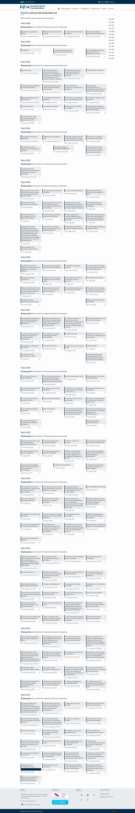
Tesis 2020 (110, 43)
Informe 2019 (26, 185)
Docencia (75, 8)
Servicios (111, 8)
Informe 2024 (26, 27)
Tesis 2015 (110, 71)
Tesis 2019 (110, 48)
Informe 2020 (26, 164)
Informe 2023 (26, 45)
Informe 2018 (26, 260)
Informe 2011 (26, 697)
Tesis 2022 (110, 32)
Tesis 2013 (110, 82)
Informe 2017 (26, 313)
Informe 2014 (26, 481)
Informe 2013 (26, 551)
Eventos (104, 8)
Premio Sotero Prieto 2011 (29, 768)
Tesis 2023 (110, 26)
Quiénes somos (65, 8)
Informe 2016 (26, 371)
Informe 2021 (26, 132)
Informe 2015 (26, 435)
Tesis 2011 (110, 93)
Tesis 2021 (110, 37)
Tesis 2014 (110, 76)
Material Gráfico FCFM (106, 796)
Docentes (102, 2)
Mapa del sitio (104, 793)
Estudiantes (110, 2)
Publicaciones (95, 8)
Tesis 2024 (110, 20)
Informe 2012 (26, 631)
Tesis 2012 (110, 88)
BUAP (22, 2)
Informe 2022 (26, 65)
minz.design (113, 810)
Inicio (59, 8)
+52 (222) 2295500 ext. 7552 (28, 800)
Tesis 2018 (110, 54)
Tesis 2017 (110, 60)
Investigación (85, 8)
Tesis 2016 (110, 65)
